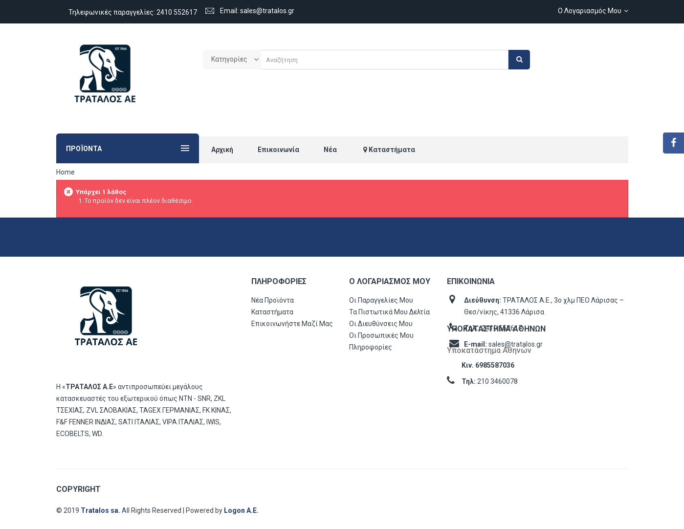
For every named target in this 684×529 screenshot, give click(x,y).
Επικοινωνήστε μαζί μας (292, 324)
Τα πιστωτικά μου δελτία (389, 312)
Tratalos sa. (101, 510)
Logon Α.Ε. (241, 510)
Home (65, 172)
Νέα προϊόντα (272, 300)
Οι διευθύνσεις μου (381, 324)
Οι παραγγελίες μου (381, 300)
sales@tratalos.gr (515, 344)
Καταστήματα (272, 312)
